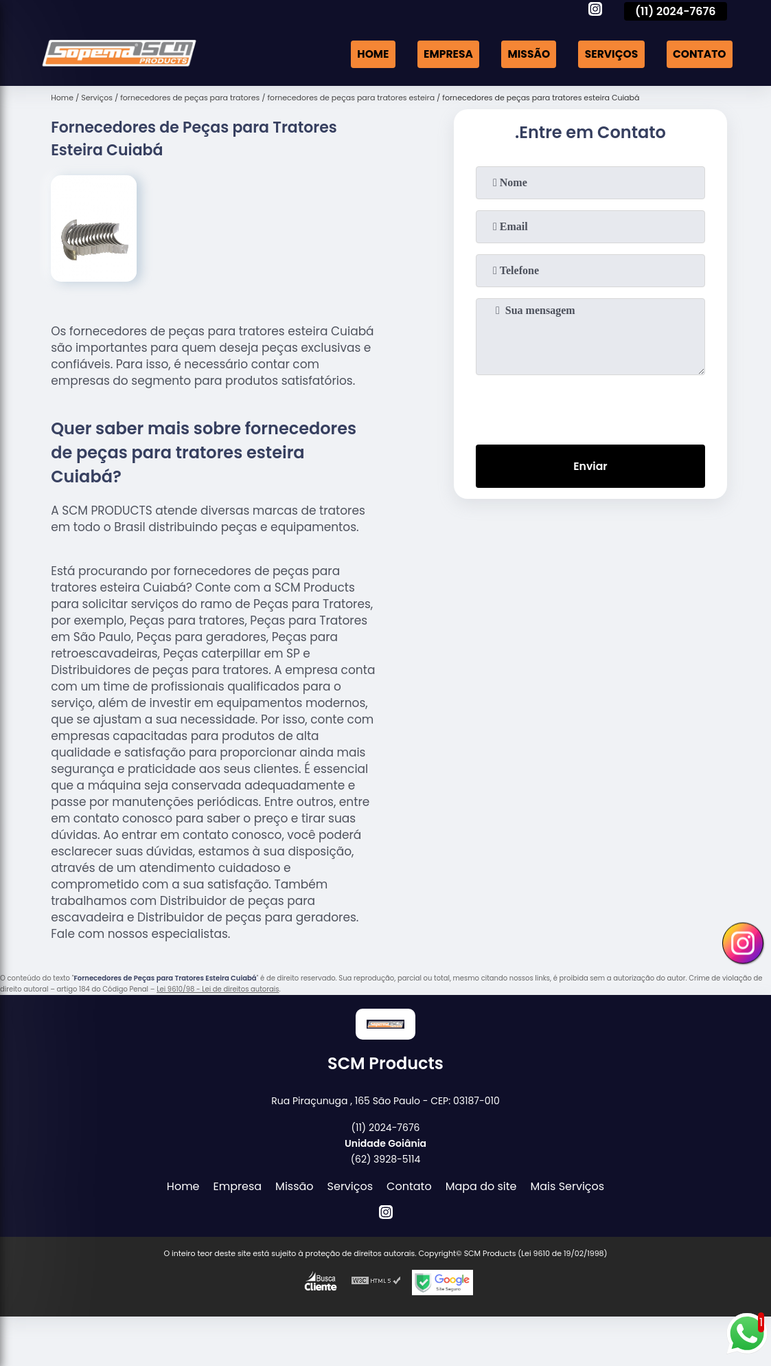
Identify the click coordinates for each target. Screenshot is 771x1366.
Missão (523, 54)
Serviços (608, 54)
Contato (698, 54)
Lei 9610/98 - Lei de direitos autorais (218, 989)
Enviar (590, 467)
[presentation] (590, 407)
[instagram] (595, 11)
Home (364, 54)
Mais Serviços (568, 1186)
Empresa (441, 54)
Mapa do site (481, 1186)
